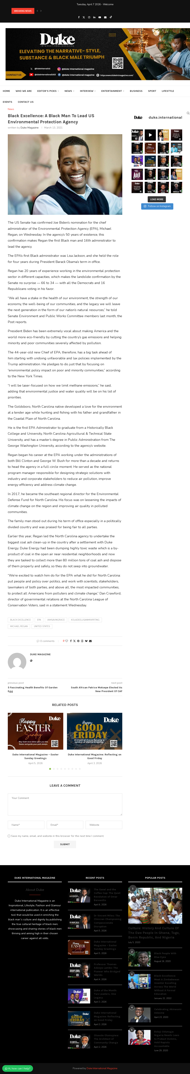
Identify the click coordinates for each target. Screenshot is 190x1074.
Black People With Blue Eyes (165, 955)
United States (42, 626)
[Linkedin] (94, 17)
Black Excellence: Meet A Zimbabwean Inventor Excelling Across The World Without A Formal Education (166, 985)
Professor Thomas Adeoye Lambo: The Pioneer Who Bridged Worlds (107, 970)
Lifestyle (168, 91)
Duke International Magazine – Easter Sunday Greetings (105, 945)
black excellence (20, 620)
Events (7, 101)
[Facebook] (78, 17)
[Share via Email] (90, 641)
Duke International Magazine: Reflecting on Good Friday (107, 1016)
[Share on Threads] (82, 641)
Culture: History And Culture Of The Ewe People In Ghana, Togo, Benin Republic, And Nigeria (154, 932)
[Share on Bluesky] (86, 641)
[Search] (188, 113)
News (68, 91)
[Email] (105, 17)
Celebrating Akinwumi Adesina (167, 1011)
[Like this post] (66, 641)
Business (136, 91)
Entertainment (111, 91)
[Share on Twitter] (74, 641)
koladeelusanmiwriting (85, 620)
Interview (86, 91)
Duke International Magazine (102, 1068)
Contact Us (26, 101)
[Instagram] (89, 17)
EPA (39, 620)
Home (6, 91)
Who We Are (24, 91)
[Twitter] (84, 17)
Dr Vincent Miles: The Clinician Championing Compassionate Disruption (108, 921)
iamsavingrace (56, 620)
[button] (37, 11)
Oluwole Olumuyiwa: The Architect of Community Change (106, 1039)
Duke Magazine (30, 127)
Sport (152, 91)
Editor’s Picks (47, 91)
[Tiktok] (111, 17)
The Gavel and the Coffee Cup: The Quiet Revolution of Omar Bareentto (107, 895)
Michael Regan (19, 626)
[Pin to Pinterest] (78, 641)
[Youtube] (100, 17)
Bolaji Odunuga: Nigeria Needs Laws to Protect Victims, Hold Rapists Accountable (166, 1039)
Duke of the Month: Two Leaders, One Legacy (105, 994)
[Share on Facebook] (71, 641)
